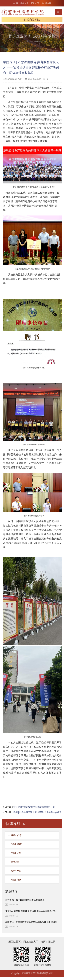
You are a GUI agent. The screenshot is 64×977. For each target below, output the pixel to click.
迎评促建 (16, 844)
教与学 (15, 862)
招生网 (46, 3)
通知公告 (16, 853)
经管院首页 (14, 941)
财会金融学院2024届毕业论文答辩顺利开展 (34, 807)
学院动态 (16, 835)
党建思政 (16, 879)
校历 (35, 3)
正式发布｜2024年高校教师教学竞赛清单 (24, 900)
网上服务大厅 (20, 3)
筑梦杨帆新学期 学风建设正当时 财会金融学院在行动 (30, 911)
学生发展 (16, 870)
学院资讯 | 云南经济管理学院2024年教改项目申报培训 (31, 922)
